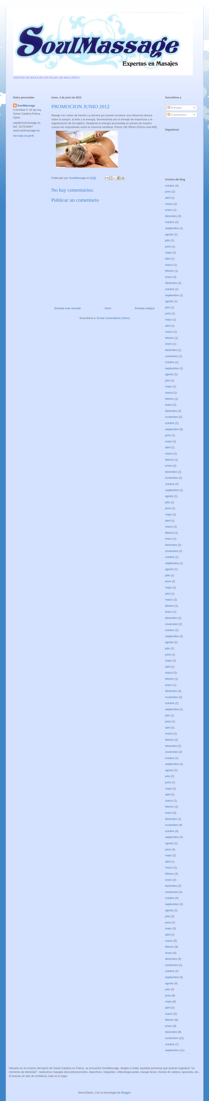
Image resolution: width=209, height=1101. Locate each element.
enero (168, 209)
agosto (169, 234)
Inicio (108, 308)
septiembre (172, 228)
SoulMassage (26, 105)
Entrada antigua (145, 308)
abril (168, 197)
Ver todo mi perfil (23, 135)
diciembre (171, 216)
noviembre (171, 356)
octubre (169, 185)
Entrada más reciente (68, 308)
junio (168, 191)
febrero (169, 270)
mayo (168, 252)
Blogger (126, 1092)
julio (167, 240)
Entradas (175, 107)
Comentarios (177, 114)
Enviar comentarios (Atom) (113, 318)
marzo (169, 204)
